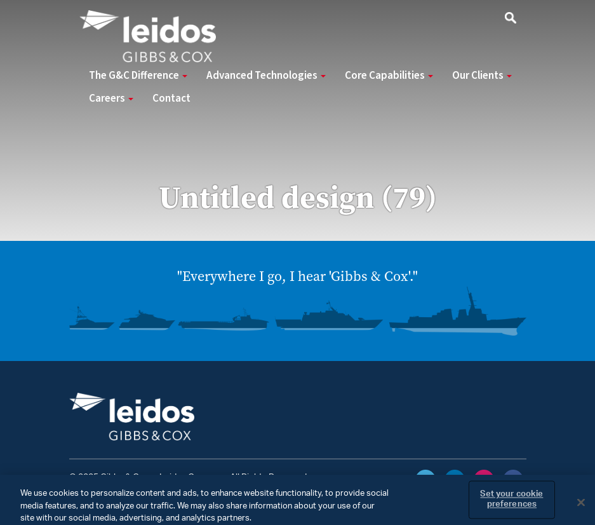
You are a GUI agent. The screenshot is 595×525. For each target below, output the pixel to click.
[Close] (581, 507)
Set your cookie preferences (511, 503)
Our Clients (482, 75)
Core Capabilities (389, 75)
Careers (111, 98)
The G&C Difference (138, 75)
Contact (171, 98)
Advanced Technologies (266, 75)
